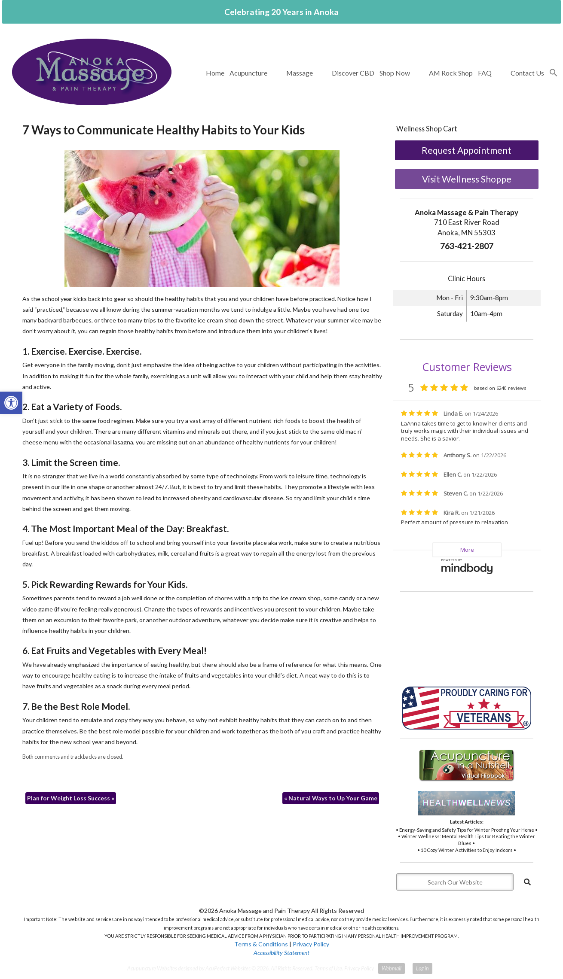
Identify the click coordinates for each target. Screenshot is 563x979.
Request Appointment (466, 150)
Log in (422, 968)
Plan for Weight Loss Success (70, 798)
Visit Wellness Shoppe (466, 178)
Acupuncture (248, 73)
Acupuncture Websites (152, 968)
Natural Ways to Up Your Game (330, 798)
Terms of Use (328, 968)
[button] (553, 73)
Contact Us (527, 73)
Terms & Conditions (261, 944)
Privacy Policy (311, 944)
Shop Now (394, 73)
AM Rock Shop (451, 73)
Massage (299, 73)
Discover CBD (353, 73)
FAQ (485, 73)
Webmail (391, 968)
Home (215, 73)
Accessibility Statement (281, 952)
